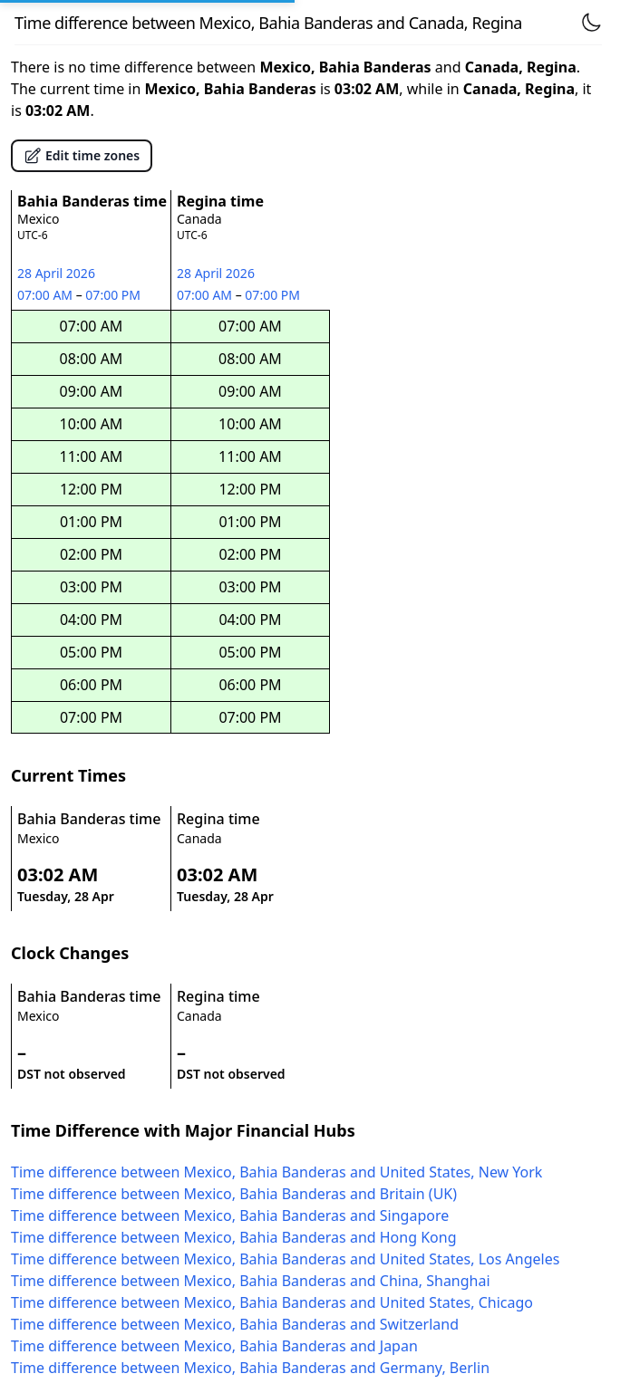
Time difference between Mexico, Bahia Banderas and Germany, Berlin (250, 1368)
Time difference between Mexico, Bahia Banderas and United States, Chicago (272, 1302)
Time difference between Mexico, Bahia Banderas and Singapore (230, 1215)
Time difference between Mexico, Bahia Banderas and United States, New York (276, 1172)
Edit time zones (82, 156)
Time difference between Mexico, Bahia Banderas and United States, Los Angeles (285, 1259)
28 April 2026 (56, 273)
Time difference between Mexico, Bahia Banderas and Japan (214, 1346)
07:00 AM (46, 294)
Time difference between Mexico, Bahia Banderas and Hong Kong (234, 1237)
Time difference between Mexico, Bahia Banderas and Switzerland (235, 1324)
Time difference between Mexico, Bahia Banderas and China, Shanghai (250, 1281)
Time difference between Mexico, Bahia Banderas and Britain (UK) (234, 1194)
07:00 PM (113, 294)
